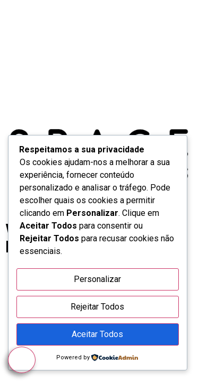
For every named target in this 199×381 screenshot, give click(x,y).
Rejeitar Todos (97, 307)
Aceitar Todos (97, 334)
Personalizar (97, 279)
